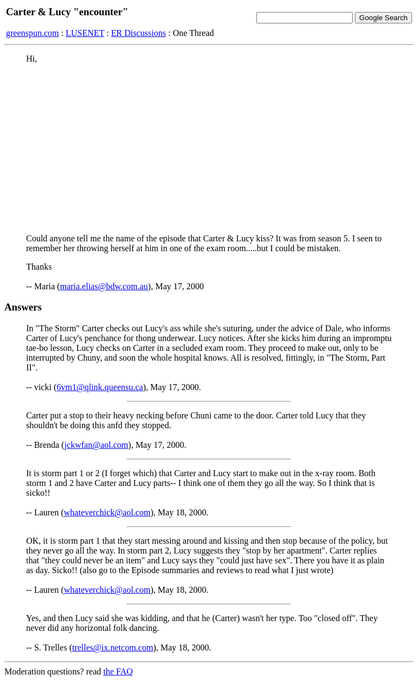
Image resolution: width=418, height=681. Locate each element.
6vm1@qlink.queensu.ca (100, 387)
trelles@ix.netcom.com (112, 647)
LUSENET (85, 33)
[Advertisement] (209, 148)
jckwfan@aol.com (96, 444)
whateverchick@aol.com (107, 512)
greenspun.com (32, 33)
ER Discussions (138, 33)
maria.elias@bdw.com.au (104, 286)
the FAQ (118, 671)
